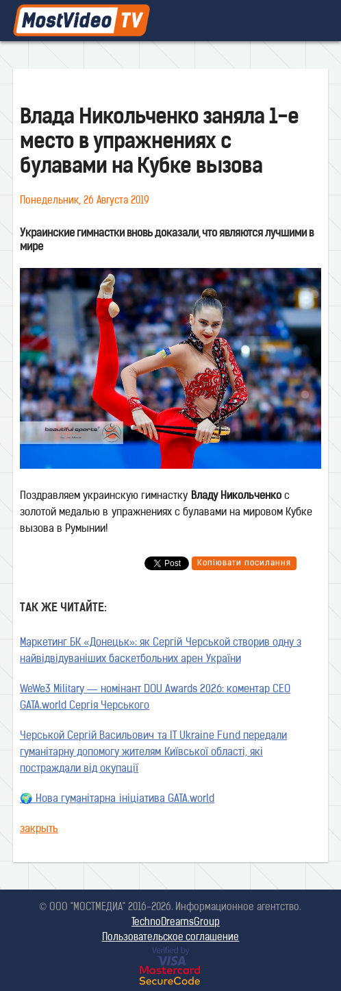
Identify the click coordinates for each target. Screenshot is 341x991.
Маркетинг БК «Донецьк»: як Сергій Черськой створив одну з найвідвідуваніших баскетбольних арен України (160, 651)
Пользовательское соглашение (171, 938)
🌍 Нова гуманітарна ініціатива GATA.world (117, 799)
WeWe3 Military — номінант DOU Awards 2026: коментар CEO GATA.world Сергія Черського (155, 698)
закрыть (39, 829)
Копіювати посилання (244, 563)
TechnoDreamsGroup (175, 923)
